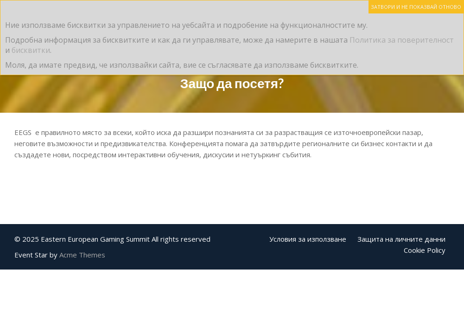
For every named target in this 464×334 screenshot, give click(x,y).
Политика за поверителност (402, 40)
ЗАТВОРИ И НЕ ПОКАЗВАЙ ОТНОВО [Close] (416, 6)
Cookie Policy (424, 250)
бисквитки (31, 50)
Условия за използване (307, 239)
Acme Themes (82, 254)
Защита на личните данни (401, 239)
